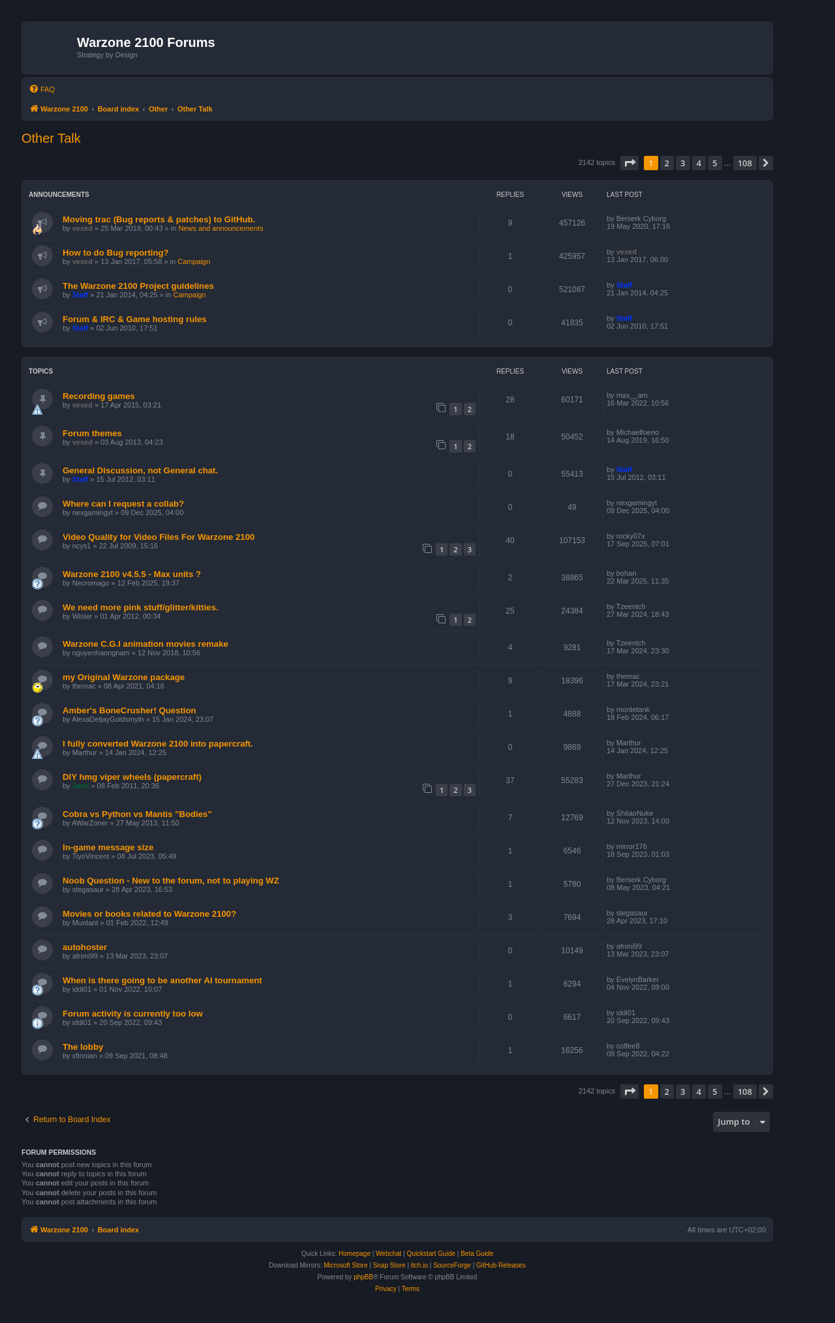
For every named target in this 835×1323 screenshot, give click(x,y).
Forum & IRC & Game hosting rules (135, 319)
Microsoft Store (345, 1265)
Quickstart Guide (431, 1253)
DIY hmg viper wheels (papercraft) (132, 777)
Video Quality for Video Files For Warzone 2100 (158, 537)
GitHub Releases (501, 1265)
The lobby (83, 1047)
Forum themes (92, 433)
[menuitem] (42, 89)
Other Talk (51, 138)
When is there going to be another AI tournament (162, 980)
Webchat (388, 1253)
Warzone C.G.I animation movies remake (145, 644)
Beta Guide (477, 1253)
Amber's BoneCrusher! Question (129, 710)
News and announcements (220, 228)
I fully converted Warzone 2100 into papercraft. (158, 744)
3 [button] (682, 163)
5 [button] (714, 163)
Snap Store (389, 1265)
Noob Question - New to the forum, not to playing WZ (171, 880)
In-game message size (108, 847)
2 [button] (667, 163)
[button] (629, 163)
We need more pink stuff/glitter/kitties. (141, 607)
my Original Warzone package (124, 677)
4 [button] (699, 163)
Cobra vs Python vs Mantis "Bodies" (137, 814)
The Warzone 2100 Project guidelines (138, 286)
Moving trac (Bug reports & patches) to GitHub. (159, 219)
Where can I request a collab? (123, 504)
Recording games (99, 396)
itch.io (419, 1265)
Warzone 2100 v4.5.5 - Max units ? (132, 574)
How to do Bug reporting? (116, 253)
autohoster (85, 947)
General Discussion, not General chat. (140, 470)
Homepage (355, 1253)
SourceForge (452, 1265)
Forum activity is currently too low (133, 1013)
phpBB (363, 1277)
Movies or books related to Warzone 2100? (149, 914)
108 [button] (745, 163)
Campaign (193, 261)
